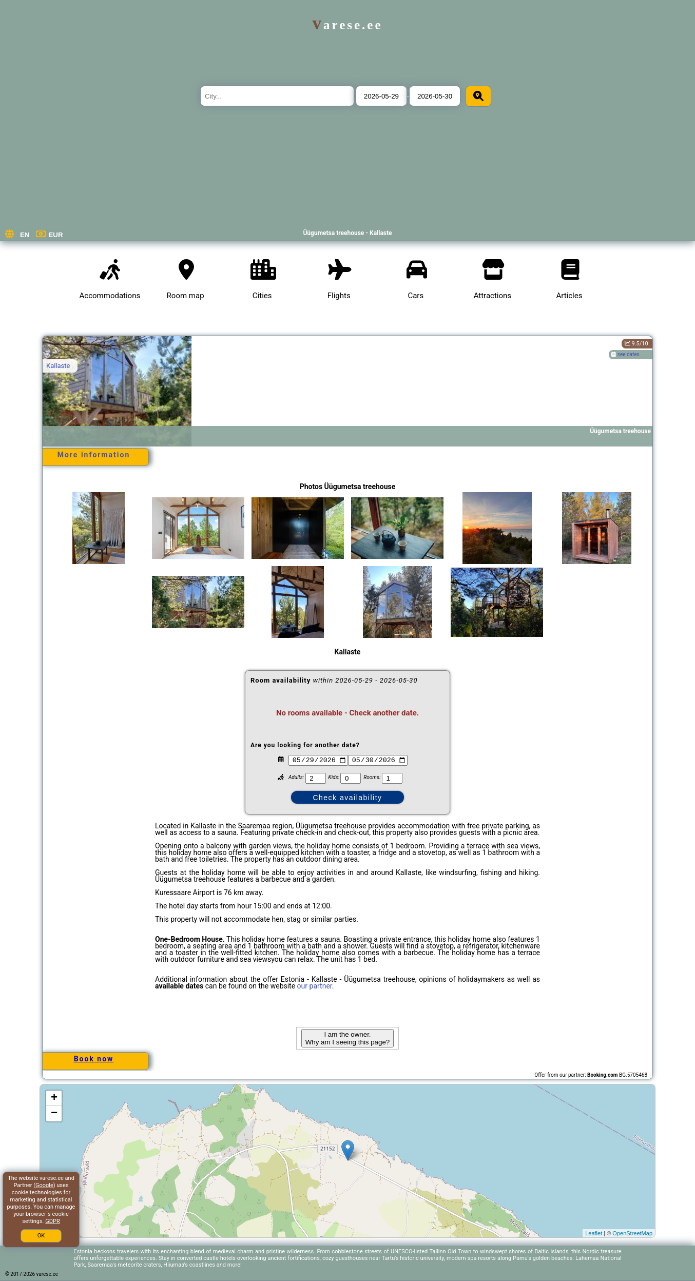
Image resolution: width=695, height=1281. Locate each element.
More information (93, 455)
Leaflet (593, 1233)
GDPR (52, 1221)
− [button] (54, 1113)
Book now (94, 1059)
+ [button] (54, 1098)
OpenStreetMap (632, 1233)
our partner (314, 986)
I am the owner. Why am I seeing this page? (347, 1038)
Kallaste (58, 366)
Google (44, 1185)
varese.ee (347, 25)
